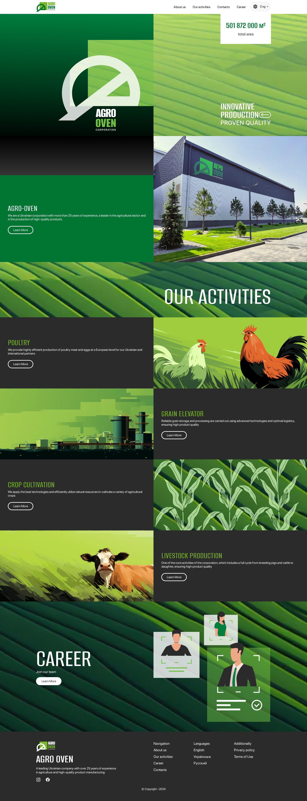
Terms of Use (243, 757)
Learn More (20, 230)
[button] (260, 7)
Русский (200, 763)
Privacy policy (244, 750)
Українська (202, 757)
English (199, 750)
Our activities (201, 7)
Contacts (223, 7)
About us (180, 7)
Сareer (241, 7)
